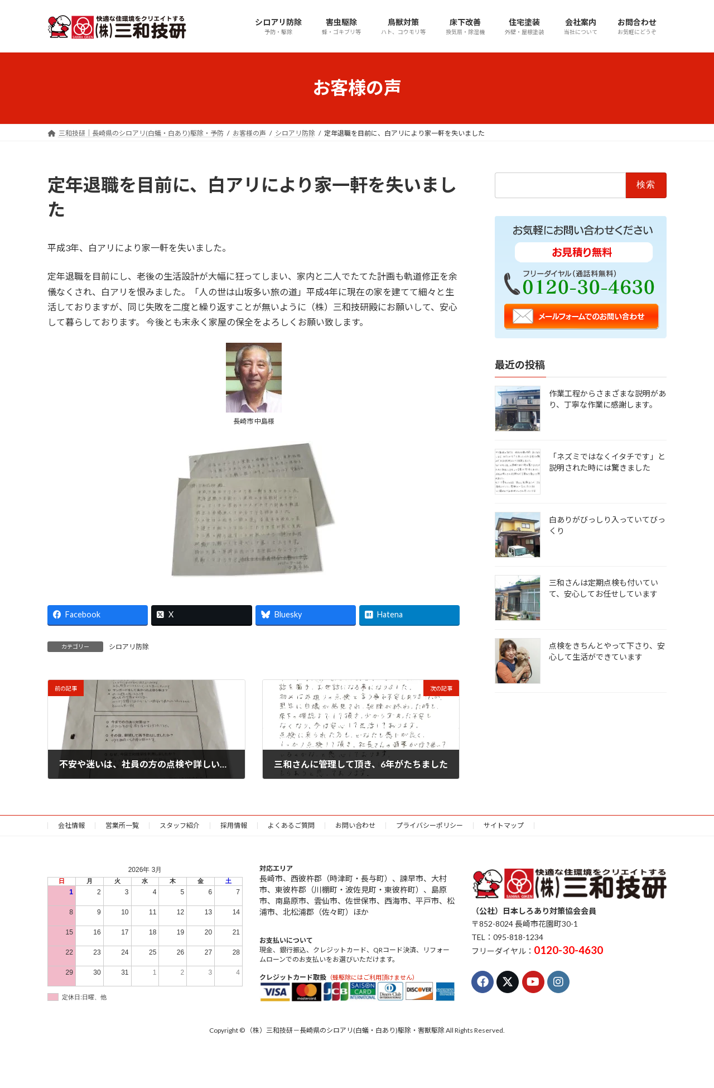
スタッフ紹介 (180, 825)
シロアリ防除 (129, 647)
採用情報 (233, 825)
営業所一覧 (122, 825)
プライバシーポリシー (429, 825)
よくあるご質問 (291, 825)
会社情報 (71, 825)
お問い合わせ (355, 825)
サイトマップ (504, 825)
